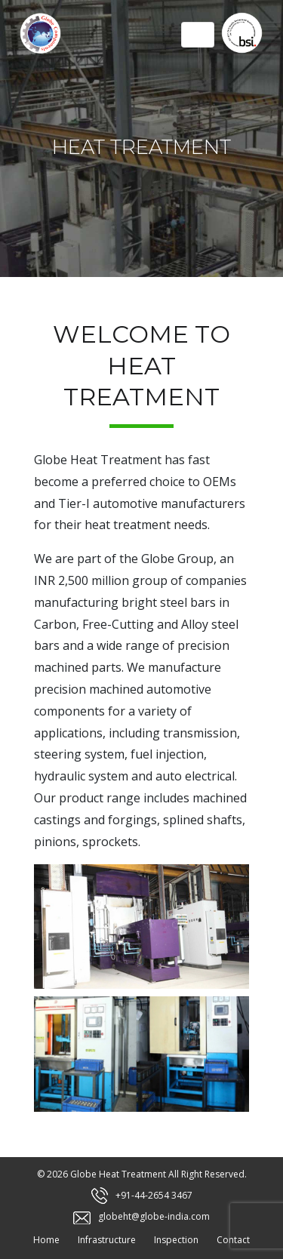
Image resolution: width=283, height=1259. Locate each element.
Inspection (176, 1239)
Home (46, 1239)
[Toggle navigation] (197, 35)
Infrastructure (107, 1239)
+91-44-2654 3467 (153, 1195)
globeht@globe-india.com (154, 1216)
